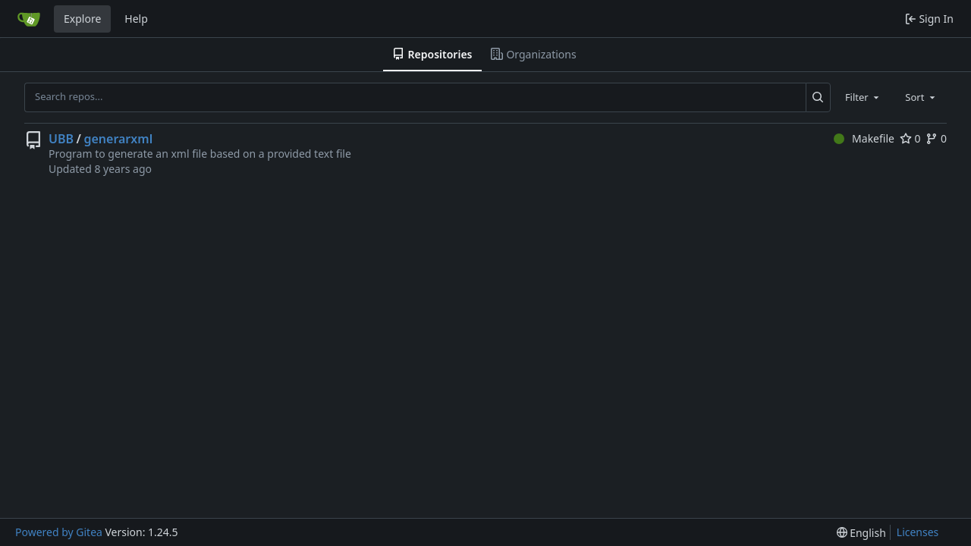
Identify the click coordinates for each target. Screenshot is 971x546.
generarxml (117, 138)
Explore (82, 18)
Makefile (864, 138)
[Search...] (818, 97)
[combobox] (863, 97)
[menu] (861, 533)
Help (136, 18)
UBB (61, 138)
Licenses (918, 532)
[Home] (29, 19)
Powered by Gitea (58, 532)
